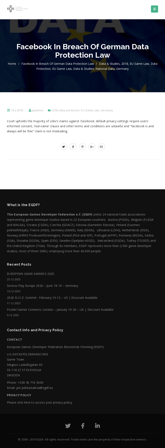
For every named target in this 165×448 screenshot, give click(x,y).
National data (105, 69)
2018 (124, 64)
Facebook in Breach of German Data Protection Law (57, 64)
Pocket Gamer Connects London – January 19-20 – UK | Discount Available (60, 310)
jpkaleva (37, 110)
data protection (69, 110)
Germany (122, 69)
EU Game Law (139, 64)
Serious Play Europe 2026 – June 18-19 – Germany (42, 286)
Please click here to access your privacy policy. (40, 402)
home (12, 64)
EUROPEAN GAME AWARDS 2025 (30, 274)
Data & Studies (109, 64)
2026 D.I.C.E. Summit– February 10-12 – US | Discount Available (52, 298)
